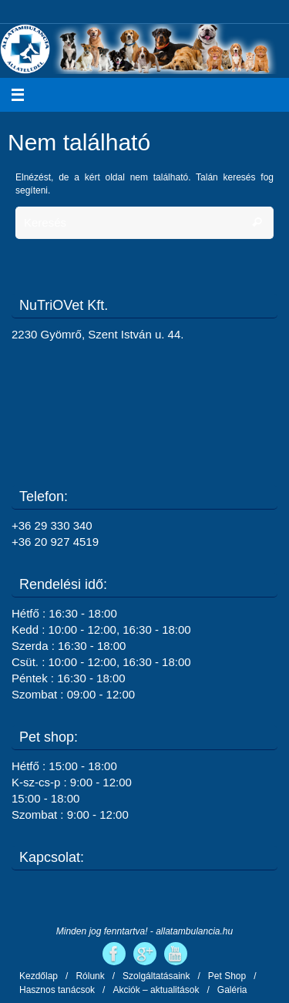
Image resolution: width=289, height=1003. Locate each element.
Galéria (232, 989)
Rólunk (90, 976)
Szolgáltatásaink (156, 976)
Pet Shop (227, 976)
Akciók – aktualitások (156, 989)
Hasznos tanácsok (57, 989)
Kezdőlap (38, 976)
